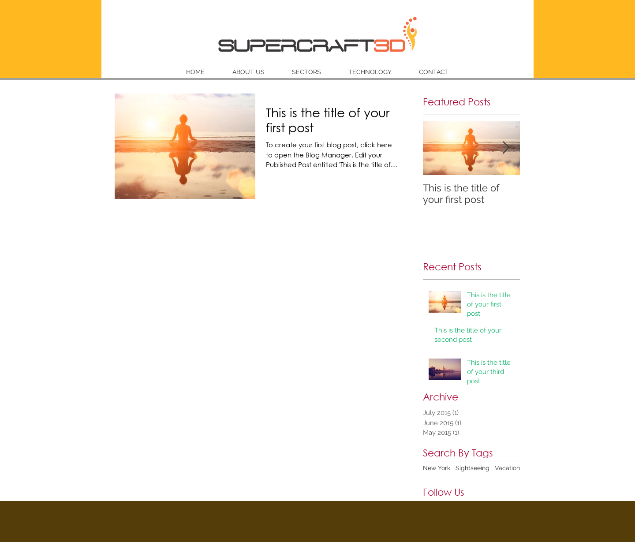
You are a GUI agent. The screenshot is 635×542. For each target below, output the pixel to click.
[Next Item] (506, 148)
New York (436, 467)
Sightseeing (472, 467)
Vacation (507, 467)
